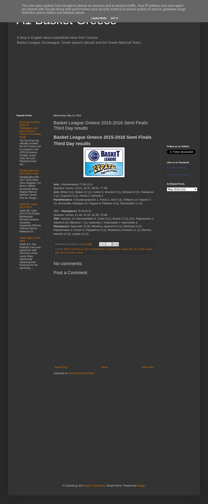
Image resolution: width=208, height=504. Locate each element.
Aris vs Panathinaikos (95, 249)
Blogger (141, 485)
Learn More (99, 18)
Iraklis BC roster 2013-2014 (28, 206)
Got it (114, 18)
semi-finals (70, 252)
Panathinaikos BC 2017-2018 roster (29, 172)
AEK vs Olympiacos (73, 249)
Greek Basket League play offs (122, 249)
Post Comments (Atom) (81, 373)
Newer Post (61, 367)
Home (104, 367)
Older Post (147, 367)
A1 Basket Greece (176, 167)
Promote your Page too (178, 174)
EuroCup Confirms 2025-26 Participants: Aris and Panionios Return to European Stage (30, 130)
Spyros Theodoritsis (94, 485)
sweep (80, 252)
